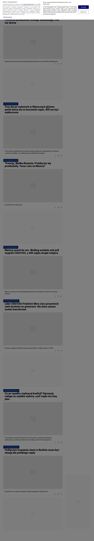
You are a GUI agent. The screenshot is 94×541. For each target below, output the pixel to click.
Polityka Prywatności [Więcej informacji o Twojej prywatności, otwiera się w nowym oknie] (7, 13)
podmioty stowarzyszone (28, 0)
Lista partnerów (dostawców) (49, 10)
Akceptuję (83, 3)
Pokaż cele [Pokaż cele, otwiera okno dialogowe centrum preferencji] (83, 8)
